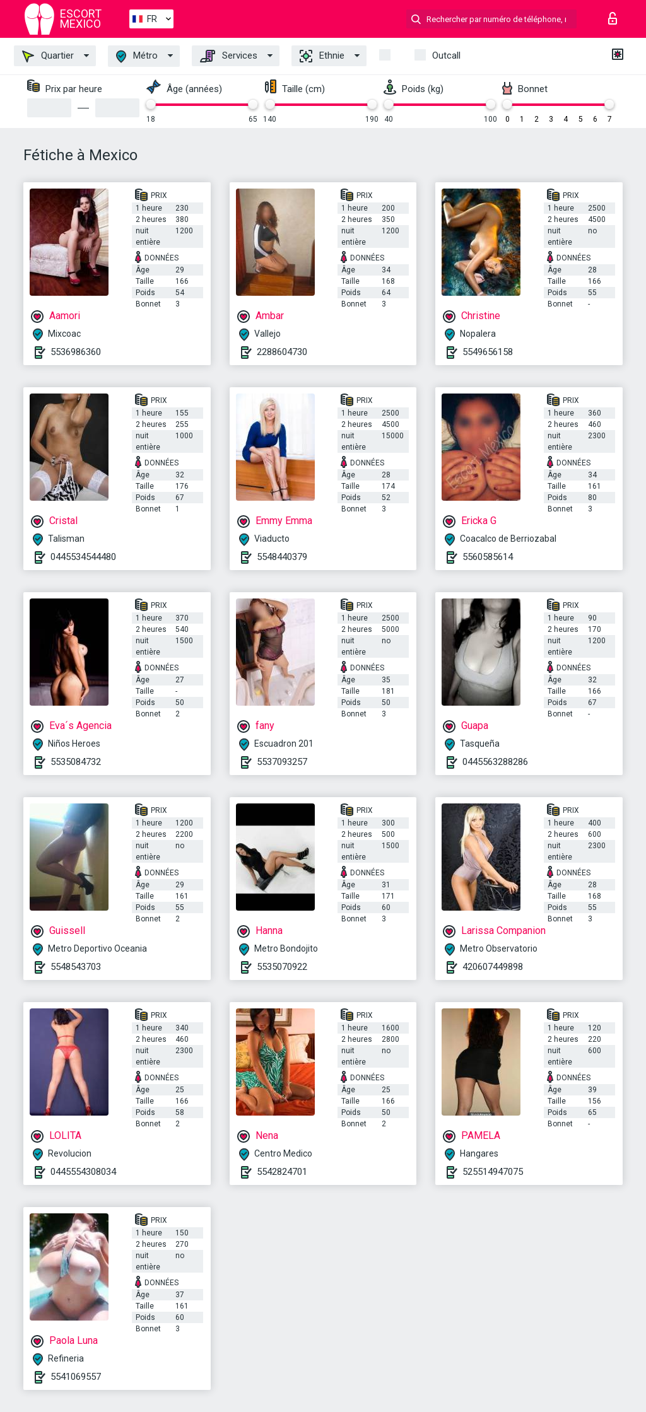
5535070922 (282, 966)
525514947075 (492, 1171)
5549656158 (487, 352)
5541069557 (75, 1376)
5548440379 (282, 557)
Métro (137, 56)
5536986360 (75, 352)
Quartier (48, 56)
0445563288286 (495, 761)
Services (228, 56)
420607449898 (492, 966)
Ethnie (322, 56)
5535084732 (75, 761)
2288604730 (282, 352)
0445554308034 (83, 1171)
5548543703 (75, 966)
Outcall (446, 55)
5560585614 (487, 557)
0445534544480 (83, 557)
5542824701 (282, 1171)
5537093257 (282, 761)
